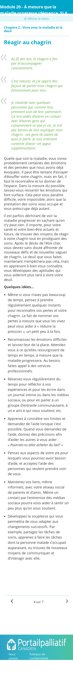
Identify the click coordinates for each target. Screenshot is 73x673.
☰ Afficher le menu (36, 18)
